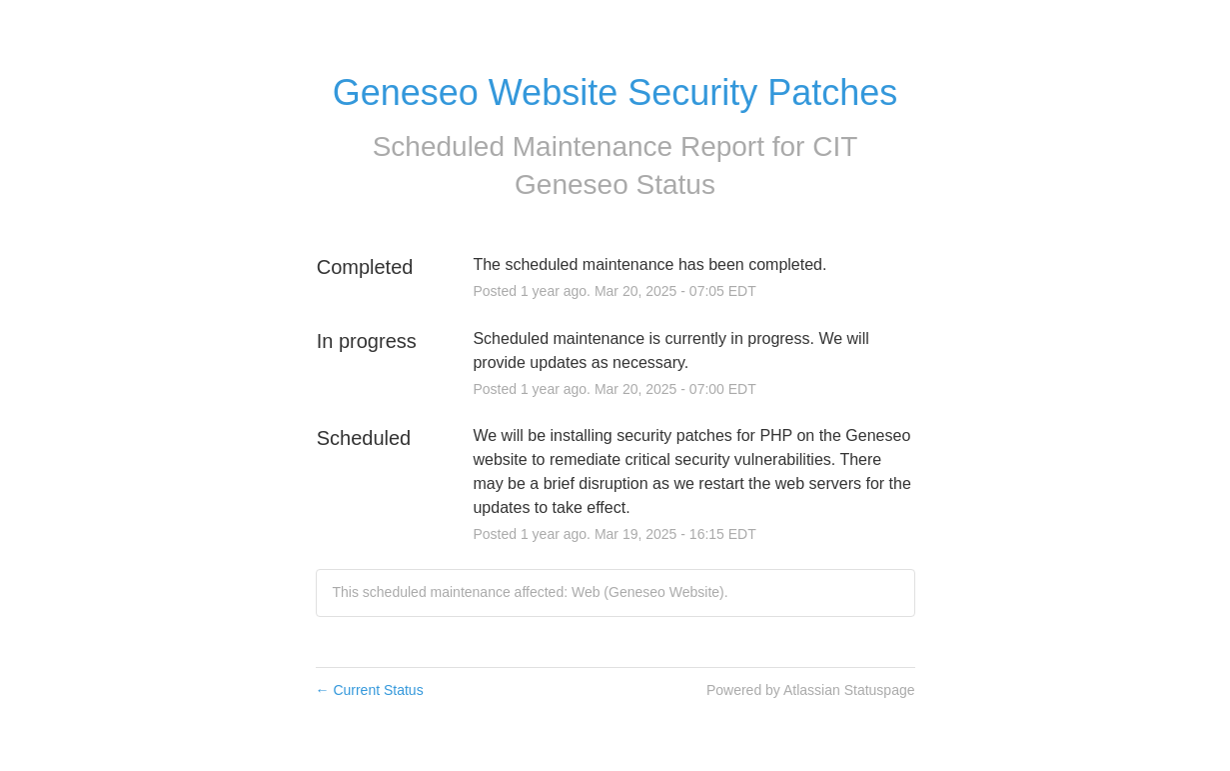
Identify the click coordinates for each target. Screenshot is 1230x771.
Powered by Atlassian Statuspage (810, 690)
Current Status (370, 690)
